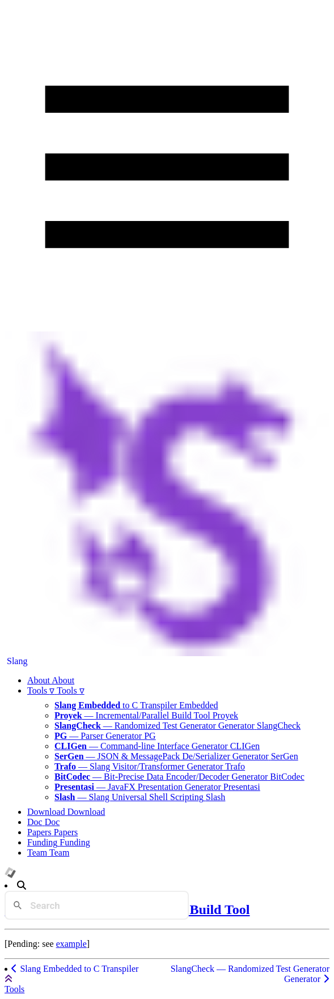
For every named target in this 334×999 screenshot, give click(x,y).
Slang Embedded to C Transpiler (74, 969)
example (71, 944)
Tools (14, 989)
